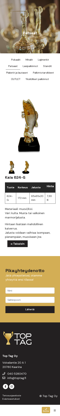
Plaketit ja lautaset (17, 72)
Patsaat (13, 66)
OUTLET (15, 79)
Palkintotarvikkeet (43, 72)
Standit (47, 66)
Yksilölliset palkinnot (37, 79)
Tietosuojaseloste (11, 395)
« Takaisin (17, 243)
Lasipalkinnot (30, 66)
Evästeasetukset (11, 398)
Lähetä (30, 309)
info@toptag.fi (14, 378)
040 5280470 (14, 373)
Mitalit (29, 59)
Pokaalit (15, 59)
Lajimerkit (43, 59)
